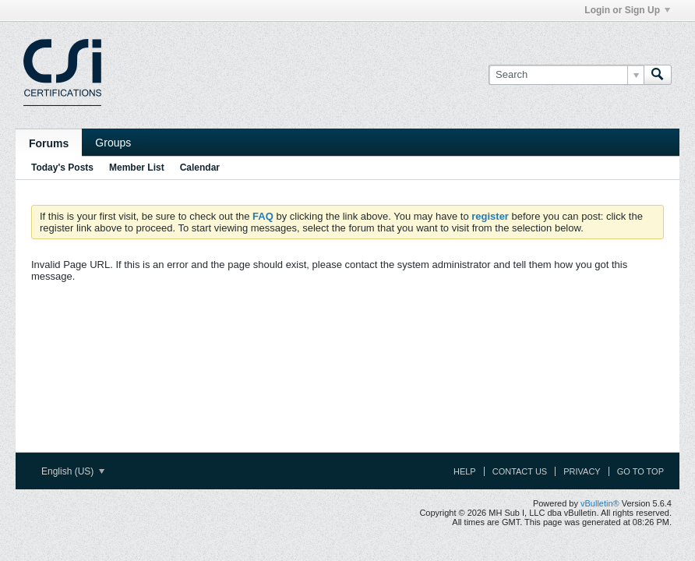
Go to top (640, 471)
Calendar (200, 167)
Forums (49, 143)
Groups (113, 142)
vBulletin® (599, 503)
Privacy (581, 471)
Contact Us (520, 471)
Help (464, 471)
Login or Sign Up (627, 10)
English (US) (72, 471)
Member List (136, 167)
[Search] (566, 75)
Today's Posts (62, 167)
